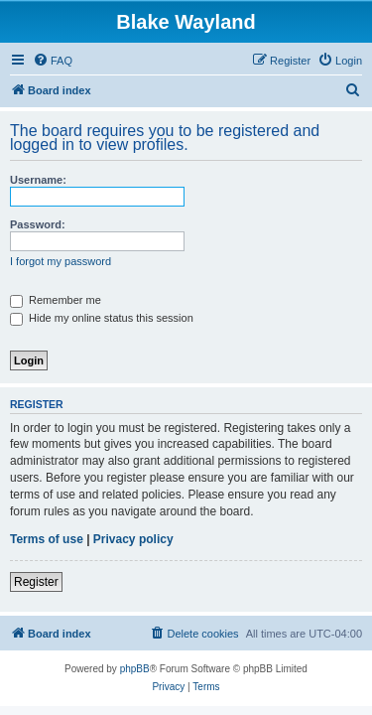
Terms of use (46, 539)
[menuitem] (52, 60)
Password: (37, 224)
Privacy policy (133, 539)
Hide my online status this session (101, 318)
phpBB (135, 668)
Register (36, 582)
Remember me (55, 300)
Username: (38, 180)
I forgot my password (60, 261)
